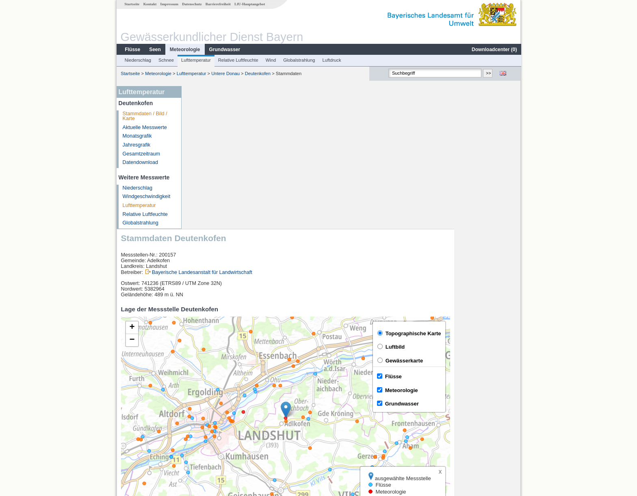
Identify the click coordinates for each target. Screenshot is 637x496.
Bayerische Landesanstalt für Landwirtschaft (269, 129)
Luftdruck (331, 60)
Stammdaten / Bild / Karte (144, 116)
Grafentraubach (210, 403)
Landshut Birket (210, 412)
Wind (270, 60)
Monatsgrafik (137, 136)
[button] (352, 267)
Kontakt (149, 4)
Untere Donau (225, 73)
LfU (511, 373)
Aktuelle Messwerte (144, 127)
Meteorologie (184, 49)
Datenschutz (192, 4)
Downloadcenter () (493, 49)
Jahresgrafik (136, 145)
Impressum (169, 4)
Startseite (131, 4)
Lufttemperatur (195, 60)
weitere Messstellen (220, 439)
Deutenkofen (257, 73)
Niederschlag (137, 60)
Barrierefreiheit (217, 4)
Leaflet (495, 373)
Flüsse (132, 49)
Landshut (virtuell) (213, 421)
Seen (154, 49)
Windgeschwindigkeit (146, 196)
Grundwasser (224, 49)
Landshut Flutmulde (215, 430)
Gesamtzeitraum (141, 154)
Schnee (165, 60)
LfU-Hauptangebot (249, 4)
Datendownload (140, 162)
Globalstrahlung (298, 60)
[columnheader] (225, 394)
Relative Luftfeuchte (238, 60)
